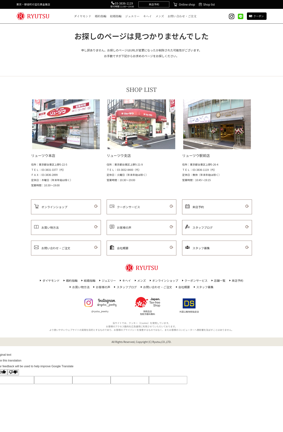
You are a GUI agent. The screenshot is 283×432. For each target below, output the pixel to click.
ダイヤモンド (82, 16)
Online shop (187, 4)
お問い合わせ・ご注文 (182, 16)
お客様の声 (103, 287)
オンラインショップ (165, 280)
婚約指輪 (100, 16)
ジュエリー (132, 16)
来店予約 (237, 280)
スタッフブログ (127, 287)
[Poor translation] (13, 372)
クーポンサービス (196, 280)
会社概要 (184, 287)
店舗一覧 (219, 280)
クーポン (258, 16)
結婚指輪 (116, 16)
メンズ (159, 16)
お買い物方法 (81, 287)
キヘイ (147, 16)
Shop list (209, 4)
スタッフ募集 (205, 287)
